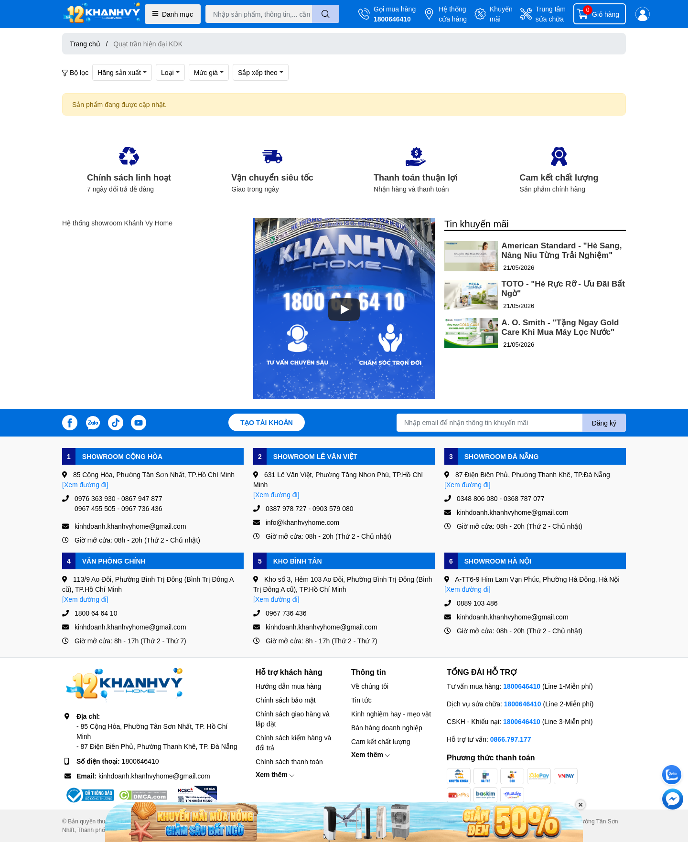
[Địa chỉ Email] (511, 423)
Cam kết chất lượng (380, 741)
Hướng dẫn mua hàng (288, 686)
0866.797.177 (510, 739)
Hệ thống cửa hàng (453, 14)
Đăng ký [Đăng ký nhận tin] (604, 423)
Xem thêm (275, 774)
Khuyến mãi (501, 14)
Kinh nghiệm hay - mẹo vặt (391, 714)
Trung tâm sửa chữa (551, 14)
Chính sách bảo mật (286, 700)
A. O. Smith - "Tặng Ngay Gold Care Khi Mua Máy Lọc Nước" (560, 327)
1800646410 (392, 19)
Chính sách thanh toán (289, 761)
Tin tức (361, 700)
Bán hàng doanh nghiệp (386, 728)
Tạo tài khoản (266, 422)
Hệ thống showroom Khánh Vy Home (117, 223)
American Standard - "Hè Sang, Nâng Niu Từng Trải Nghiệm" (562, 250)
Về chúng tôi (369, 686)
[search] (325, 14)
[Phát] (344, 309)
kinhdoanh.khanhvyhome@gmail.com (154, 776)
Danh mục (172, 14)
